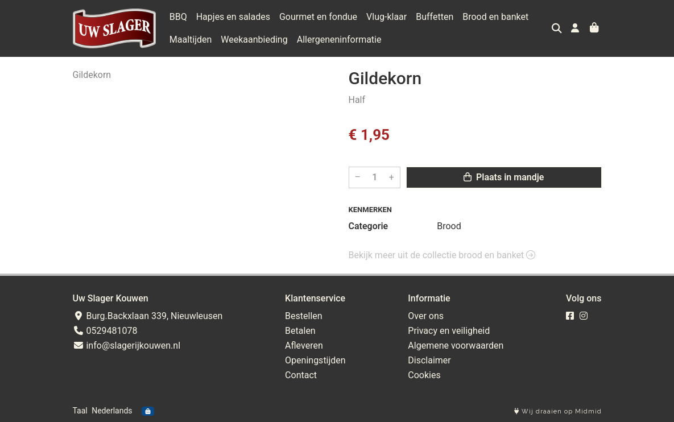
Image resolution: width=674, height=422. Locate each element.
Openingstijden (315, 360)
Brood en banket (495, 16)
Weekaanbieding (254, 39)
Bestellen (303, 316)
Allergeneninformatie (339, 39)
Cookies (424, 375)
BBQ (178, 16)
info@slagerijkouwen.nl (127, 345)
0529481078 (105, 330)
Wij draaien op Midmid (558, 411)
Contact (301, 375)
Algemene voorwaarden (455, 345)
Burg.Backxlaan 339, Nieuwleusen (148, 316)
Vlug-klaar (386, 16)
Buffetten (434, 16)
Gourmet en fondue (318, 16)
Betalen (300, 330)
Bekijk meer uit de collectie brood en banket (442, 255)
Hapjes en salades (233, 16)
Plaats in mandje (504, 177)
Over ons (426, 316)
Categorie (368, 226)
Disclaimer (429, 360)
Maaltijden (190, 39)
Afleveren (304, 345)
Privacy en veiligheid (449, 330)
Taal (80, 410)
